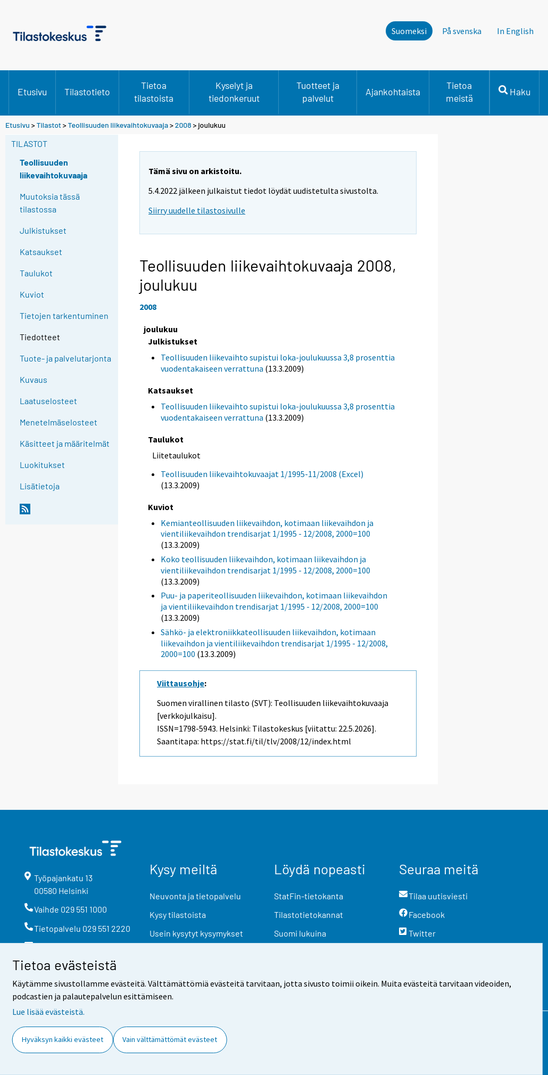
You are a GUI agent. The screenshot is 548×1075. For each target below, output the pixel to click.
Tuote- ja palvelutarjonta (65, 358)
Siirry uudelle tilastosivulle (196, 210)
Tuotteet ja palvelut (317, 91)
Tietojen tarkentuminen (64, 315)
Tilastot (48, 124)
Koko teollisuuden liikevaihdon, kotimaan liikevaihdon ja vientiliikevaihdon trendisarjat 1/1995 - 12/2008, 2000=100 (265, 565)
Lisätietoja (40, 486)
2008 (183, 124)
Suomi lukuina (300, 933)
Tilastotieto (87, 91)
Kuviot (32, 294)
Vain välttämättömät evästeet (169, 1039)
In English (515, 31)
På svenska (461, 31)
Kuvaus (33, 379)
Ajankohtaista (393, 91)
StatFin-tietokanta (308, 896)
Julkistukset (43, 230)
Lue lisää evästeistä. (48, 1011)
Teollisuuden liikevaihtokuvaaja (118, 124)
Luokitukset (42, 464)
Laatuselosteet (48, 401)
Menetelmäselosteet (58, 422)
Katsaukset (41, 252)
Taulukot (36, 273)
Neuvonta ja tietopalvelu (195, 896)
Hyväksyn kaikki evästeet (62, 1039)
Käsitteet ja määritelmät (65, 443)
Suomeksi (409, 31)
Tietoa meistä (459, 91)
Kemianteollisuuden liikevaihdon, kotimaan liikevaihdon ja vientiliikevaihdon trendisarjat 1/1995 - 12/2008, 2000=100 (267, 528)
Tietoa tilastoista (153, 91)
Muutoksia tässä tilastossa (50, 202)
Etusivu (32, 91)
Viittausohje (180, 683)
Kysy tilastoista (178, 914)
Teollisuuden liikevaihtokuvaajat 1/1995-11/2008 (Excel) (262, 474)
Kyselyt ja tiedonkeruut (234, 91)
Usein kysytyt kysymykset (196, 933)
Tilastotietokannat (308, 914)
